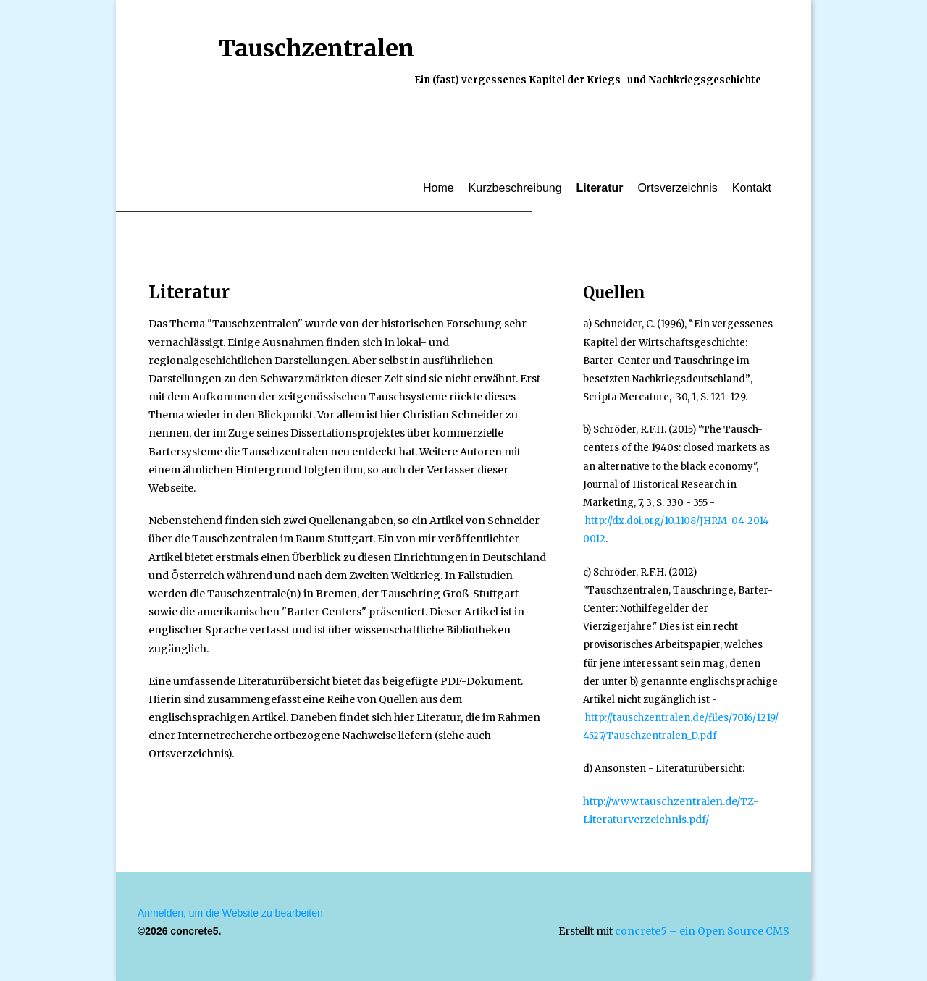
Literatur (600, 188)
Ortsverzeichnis (677, 188)
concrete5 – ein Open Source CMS (702, 931)
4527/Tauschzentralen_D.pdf (650, 736)
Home (438, 188)
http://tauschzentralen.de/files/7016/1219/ (682, 718)
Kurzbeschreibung (515, 188)
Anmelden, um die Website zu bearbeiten (230, 913)
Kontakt (751, 188)
